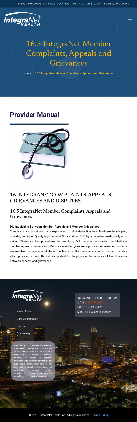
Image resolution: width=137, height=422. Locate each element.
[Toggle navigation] (130, 19)
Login (97, 3)
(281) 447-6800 (94, 302)
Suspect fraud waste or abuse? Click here (43, 3)
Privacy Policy (99, 415)
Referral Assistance (116, 3)
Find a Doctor (81, 3)
